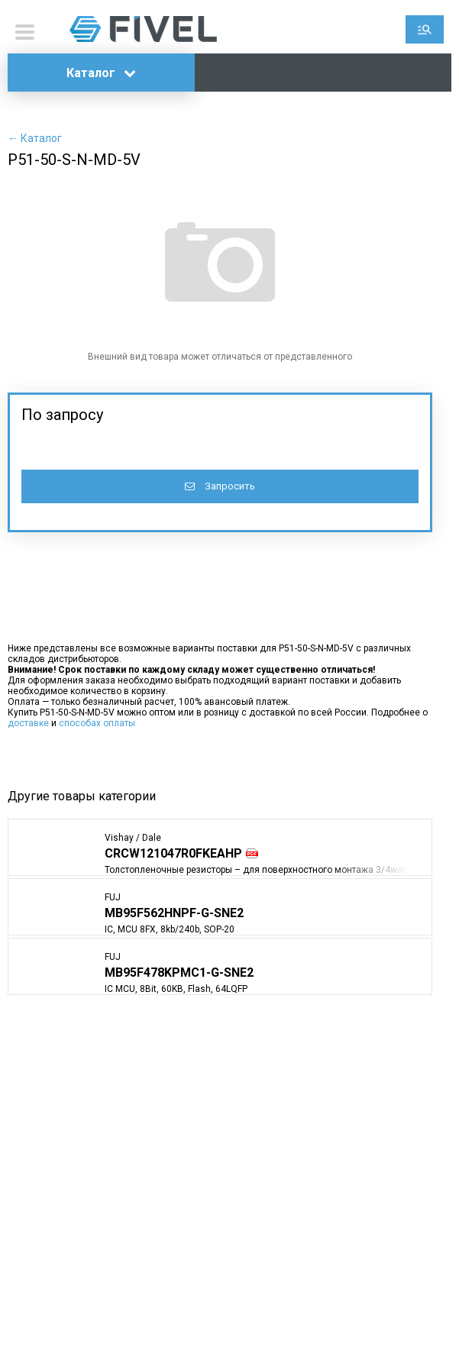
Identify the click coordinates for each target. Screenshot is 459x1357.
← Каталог (35, 138)
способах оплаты (97, 723)
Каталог (101, 73)
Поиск (425, 29)
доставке (28, 723)
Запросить (220, 486)
